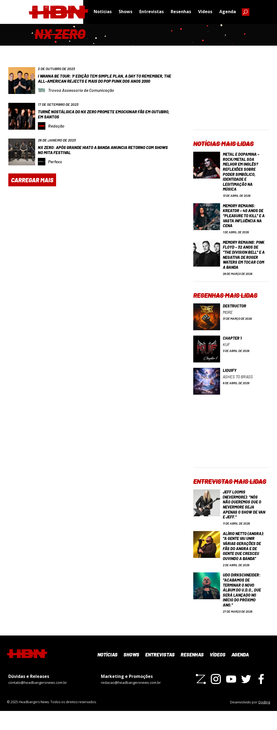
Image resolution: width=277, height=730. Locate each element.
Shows (125, 12)
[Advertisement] (231, 95)
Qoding (264, 721)
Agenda (227, 12)
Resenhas (181, 12)
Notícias (103, 12)
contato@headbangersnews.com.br (37, 701)
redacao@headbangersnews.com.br (131, 701)
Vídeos (205, 12)
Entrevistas (151, 12)
